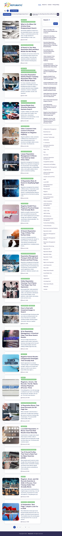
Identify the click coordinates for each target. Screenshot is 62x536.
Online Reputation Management (28, 21)
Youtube (45, 289)
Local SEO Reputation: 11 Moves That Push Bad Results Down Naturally (29, 430)
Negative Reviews (47, 194)
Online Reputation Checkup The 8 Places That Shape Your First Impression (50, 95)
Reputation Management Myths (49, 234)
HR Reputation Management (50, 167)
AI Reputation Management (27, 45)
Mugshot (23, 377)
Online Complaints (47, 201)
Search (45, 20)
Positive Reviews (47, 225)
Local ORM (46, 182)
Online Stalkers (47, 208)
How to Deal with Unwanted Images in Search (28, 310)
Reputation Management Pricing (28, 253)
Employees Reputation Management (48, 146)
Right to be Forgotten (48, 262)
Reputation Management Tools (49, 242)
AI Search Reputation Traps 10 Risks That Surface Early (28, 233)
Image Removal (24, 305)
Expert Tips (23, 19)
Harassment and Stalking (49, 164)
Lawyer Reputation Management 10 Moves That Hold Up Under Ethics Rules (50, 65)
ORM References (47, 216)
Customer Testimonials (48, 137)
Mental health (46, 188)
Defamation (23, 502)
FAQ (44, 152)
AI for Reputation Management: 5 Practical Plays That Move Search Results (49, 107)
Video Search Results (48, 284)
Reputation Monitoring (48, 246)
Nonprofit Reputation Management (48, 197)
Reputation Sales (47, 254)
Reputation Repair (47, 251)
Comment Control (25, 126)
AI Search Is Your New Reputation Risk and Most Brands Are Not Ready (30, 49)
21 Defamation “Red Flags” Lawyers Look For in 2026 (29, 506)
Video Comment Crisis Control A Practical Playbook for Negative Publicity (49, 58)
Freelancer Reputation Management (48, 158)
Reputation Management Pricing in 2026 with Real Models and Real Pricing (29, 258)
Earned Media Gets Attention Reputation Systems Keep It (28, 107)
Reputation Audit (47, 231)
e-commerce (46, 142)
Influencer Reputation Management (48, 173)
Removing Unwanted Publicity (50, 228)
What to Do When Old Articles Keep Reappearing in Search (22, 14)
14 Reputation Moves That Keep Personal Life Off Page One (30, 407)
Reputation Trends (25, 278)
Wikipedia (45, 286)
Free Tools (45, 154)
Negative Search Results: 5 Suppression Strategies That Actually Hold (29, 358)
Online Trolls (46, 210)
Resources (45, 259)
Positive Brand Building (48, 223)
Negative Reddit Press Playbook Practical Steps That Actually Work (30, 208)
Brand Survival (46, 131)
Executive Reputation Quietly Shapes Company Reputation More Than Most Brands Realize (50, 44)
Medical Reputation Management (48, 185)
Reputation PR (46, 249)
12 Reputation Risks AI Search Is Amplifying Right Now (30, 183)
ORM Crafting (46, 213)
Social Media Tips (47, 273)
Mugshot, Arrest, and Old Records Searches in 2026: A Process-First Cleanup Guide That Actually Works (29, 483)
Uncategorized (24, 203)
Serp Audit (45, 267)
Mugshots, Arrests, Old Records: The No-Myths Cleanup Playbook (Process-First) (49, 121)
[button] (14, 10)
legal (44, 179)
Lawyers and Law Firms (26, 151)
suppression (31, 305)
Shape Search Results (48, 270)
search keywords (47, 265)
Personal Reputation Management (29, 72)
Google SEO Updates (48, 161)
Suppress (45, 275)
